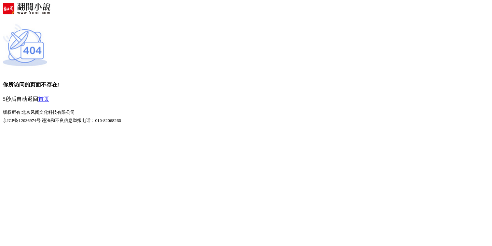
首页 (43, 99)
